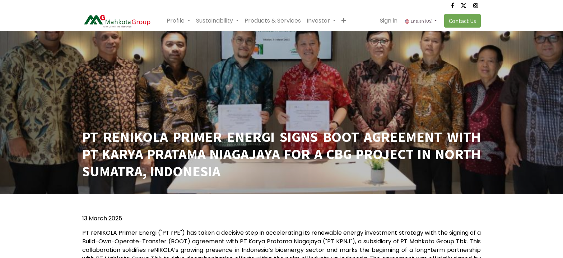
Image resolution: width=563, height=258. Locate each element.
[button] (344, 21)
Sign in (388, 20)
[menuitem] (273, 21)
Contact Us (462, 20)
